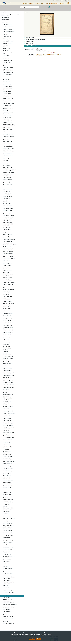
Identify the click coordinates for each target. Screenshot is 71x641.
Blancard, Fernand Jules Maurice (8, 372)
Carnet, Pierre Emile (6, 552)
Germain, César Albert (6, 473)
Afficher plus (53, 52)
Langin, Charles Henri (6, 55)
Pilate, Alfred (5, 53)
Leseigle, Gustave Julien (7, 177)
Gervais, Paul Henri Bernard (7, 153)
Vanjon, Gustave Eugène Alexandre (8, 518)
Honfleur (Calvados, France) (40, 54)
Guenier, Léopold (6, 594)
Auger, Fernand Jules (6, 385)
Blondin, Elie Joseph (6, 564)
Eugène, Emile (5, 351)
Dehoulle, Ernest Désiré (7, 454)
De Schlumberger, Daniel (7, 482)
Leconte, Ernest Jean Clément (8, 170)
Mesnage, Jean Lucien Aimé (7, 196)
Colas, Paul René (6, 344)
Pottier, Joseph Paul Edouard (7, 365)
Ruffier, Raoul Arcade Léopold (8, 542)
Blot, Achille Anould (6, 186)
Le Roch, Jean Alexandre (7, 193)
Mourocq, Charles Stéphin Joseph (8, 136)
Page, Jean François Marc (7, 93)
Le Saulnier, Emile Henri (7, 265)
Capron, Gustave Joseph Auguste (8, 590)
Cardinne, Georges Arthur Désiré (8, 432)
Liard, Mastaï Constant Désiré (8, 322)
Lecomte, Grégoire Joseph (7, 463)
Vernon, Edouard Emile (7, 475)
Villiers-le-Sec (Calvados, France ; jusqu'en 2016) (53, 54)
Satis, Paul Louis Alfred (7, 492)
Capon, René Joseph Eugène (7, 380)
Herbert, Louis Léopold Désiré (8, 406)
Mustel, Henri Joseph (6, 46)
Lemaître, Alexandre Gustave (8, 205)
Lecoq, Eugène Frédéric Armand (8, 427)
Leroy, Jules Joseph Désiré (7, 466)
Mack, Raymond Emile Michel (8, 520)
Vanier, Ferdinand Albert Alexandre (8, 103)
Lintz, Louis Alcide (6, 27)
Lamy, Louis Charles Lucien (7, 530)
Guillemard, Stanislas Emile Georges (9, 256)
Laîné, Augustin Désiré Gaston (8, 544)
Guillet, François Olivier (7, 511)
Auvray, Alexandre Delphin (7, 342)
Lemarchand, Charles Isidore (7, 423)
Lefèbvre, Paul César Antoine (8, 225)
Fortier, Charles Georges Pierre (8, 425)
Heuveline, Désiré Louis (7, 528)
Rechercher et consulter (28, 3)
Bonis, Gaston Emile (6, 561)
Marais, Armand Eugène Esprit (8, 439)
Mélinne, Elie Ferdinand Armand (8, 394)
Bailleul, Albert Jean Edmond (8, 108)
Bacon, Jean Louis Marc (7, 96)
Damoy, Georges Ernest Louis (8, 77)
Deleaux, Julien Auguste (7, 315)
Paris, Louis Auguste (6, 194)
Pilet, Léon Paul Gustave (7, 310)
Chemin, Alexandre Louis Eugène (8, 148)
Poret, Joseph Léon (6, 449)
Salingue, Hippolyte (6, 160)
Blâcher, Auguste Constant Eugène (8, 124)
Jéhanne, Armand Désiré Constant (8, 248)
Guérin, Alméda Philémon (7, 320)
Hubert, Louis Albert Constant (8, 568)
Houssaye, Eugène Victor (7, 38)
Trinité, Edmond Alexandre (7, 416)
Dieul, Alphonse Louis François (8, 411)
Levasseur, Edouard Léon (7, 36)
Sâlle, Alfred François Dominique (8, 115)
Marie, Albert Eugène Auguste (8, 236)
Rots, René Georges (6, 392)
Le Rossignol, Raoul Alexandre (8, 162)
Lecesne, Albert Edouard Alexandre (9, 239)
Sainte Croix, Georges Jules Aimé (8, 172)
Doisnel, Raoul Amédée (7, 370)
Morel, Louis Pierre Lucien (7, 43)
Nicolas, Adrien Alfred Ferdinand (8, 490)
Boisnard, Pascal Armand (7, 334)
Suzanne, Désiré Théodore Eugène (8, 29)
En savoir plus (32, 638)
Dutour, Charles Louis (6, 191)
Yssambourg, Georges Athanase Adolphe (9, 604)
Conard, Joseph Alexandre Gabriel (8, 384)
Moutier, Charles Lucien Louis (8, 112)
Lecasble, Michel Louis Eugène (8, 88)
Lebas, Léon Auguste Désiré (7, 447)
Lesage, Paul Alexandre (7, 487)
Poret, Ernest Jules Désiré (7, 442)
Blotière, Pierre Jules (6, 260)
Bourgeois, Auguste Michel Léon (8, 213)
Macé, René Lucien (6, 575)
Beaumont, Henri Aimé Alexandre (8, 151)
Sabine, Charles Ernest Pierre (8, 535)
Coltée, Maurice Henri (6, 158)
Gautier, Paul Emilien (6, 132)
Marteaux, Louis (5, 101)
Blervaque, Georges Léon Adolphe (8, 592)
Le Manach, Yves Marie (7, 206)
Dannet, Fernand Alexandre (7, 523)
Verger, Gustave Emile (6, 203)
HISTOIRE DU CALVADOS (39, 3)
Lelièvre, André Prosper (7, 554)
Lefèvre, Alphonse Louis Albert (8, 189)
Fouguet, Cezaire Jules (7, 337)
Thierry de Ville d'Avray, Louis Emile (9, 31)
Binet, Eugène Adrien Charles (8, 58)
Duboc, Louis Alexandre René (8, 356)
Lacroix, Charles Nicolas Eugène (8, 41)
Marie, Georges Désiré (6, 551)
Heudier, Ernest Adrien (6, 609)
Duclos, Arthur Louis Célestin (7, 480)
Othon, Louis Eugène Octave (7, 516)
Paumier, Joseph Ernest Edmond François (9, 244)
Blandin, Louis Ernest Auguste (8, 174)
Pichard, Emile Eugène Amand (8, 313)
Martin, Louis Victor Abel (7, 220)
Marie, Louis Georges (6, 470)
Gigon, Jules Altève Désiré (7, 599)
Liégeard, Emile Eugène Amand (8, 294)
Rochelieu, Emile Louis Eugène (8, 98)
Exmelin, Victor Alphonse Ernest (8, 167)
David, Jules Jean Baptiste (7, 163)
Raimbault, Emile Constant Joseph (8, 375)
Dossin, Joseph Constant (7, 478)
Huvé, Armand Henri (6, 232)
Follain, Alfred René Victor (7, 420)
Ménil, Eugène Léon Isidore (7, 141)
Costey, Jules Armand (6, 299)
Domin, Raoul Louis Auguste (7, 446)
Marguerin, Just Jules (6, 585)
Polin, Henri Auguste (6, 497)
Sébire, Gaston (5, 287)
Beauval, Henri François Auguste (8, 387)
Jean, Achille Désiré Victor (7, 621)
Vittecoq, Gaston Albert (7, 308)
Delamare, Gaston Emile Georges (8, 437)
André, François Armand (7, 165)
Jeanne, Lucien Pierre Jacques (8, 251)
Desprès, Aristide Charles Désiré (8, 69)
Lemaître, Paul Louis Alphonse (8, 327)
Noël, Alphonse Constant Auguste (8, 623)
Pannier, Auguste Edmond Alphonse (9, 182)
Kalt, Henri (5, 506)
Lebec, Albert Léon (6, 339)
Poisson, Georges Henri (7, 81)
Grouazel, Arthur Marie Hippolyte (8, 303)
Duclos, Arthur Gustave (7, 571)
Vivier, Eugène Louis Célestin (7, 146)
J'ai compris (38, 638)
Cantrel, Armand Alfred (7, 401)
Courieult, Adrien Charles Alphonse (8, 456)
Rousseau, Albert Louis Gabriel (8, 241)
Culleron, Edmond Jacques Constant (9, 413)
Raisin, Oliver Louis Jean (7, 246)
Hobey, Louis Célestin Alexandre (8, 215)
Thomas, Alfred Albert (6, 306)
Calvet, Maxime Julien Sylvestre (8, 489)
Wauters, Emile (5, 110)
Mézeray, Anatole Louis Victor (8, 595)
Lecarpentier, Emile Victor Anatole (8, 547)
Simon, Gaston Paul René (7, 580)
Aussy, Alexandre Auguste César (8, 89)
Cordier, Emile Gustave (7, 444)
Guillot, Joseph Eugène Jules (7, 332)
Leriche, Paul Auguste (6, 291)
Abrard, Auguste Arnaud (7, 105)
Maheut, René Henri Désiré (7, 373)
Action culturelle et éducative (52, 3)
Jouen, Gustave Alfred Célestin (8, 396)
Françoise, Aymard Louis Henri (8, 267)
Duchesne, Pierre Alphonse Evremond (9, 258)
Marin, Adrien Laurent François (8, 284)
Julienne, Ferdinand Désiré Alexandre (9, 461)
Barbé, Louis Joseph (6, 521)
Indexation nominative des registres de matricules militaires (10, 14)
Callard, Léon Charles (6, 504)
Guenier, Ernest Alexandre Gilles (8, 494)
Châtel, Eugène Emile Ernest (7, 134)
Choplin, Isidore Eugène (7, 361)
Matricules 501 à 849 (5, 22)
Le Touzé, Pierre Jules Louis (7, 86)
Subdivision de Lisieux (5, 19)
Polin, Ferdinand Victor (7, 62)
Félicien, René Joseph (6, 79)
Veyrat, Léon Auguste (6, 578)
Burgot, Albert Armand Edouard (8, 72)
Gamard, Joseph (5, 614)
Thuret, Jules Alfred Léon (7, 229)
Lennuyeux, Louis (6, 272)
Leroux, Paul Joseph (6, 597)
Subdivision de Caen (5, 15)
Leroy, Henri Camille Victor (7, 549)
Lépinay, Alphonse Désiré (7, 84)
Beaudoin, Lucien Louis (7, 65)
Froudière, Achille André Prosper (8, 363)
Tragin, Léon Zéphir (6, 430)
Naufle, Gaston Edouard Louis (8, 253)
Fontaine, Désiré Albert (7, 48)
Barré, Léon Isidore (6, 50)
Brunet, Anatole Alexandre (7, 74)
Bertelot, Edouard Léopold (7, 179)
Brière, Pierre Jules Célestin (7, 60)
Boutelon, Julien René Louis (7, 368)
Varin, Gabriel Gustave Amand (8, 499)
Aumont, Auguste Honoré (7, 268)
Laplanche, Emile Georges (7, 301)
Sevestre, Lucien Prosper (7, 399)
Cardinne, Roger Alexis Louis (7, 435)
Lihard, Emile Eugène (6, 513)
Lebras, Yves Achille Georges (8, 330)
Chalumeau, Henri (6, 563)
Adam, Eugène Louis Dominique (8, 485)
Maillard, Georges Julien (7, 275)
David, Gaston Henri (6, 346)
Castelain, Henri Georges (7, 127)
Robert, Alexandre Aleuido (7, 210)
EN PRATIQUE (62, 3)
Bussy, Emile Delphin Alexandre (8, 358)
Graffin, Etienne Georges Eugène (8, 532)
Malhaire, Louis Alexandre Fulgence (9, 509)
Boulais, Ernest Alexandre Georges (8, 525)
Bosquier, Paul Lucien (6, 57)
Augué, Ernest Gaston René (7, 311)
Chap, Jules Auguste (6, 349)
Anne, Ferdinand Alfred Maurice (8, 616)
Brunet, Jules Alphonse (7, 91)
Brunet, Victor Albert (6, 458)
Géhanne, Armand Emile (7, 279)
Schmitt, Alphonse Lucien (7, 201)
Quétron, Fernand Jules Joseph (8, 618)
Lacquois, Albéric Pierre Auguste (8, 155)
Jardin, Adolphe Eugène (7, 611)
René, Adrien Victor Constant (7, 122)
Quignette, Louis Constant (7, 270)
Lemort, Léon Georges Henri (7, 318)
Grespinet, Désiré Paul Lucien (8, 26)
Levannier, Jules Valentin (7, 117)
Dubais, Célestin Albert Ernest (8, 468)
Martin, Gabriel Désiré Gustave (8, 234)
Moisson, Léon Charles (6, 501)
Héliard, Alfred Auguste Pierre (8, 184)
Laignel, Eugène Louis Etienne (8, 67)
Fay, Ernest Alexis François (7, 404)
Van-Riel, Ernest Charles (7, 100)
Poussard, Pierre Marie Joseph (8, 606)
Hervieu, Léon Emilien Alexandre (8, 602)
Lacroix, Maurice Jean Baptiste (8, 341)
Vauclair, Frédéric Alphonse (7, 408)
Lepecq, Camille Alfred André (8, 143)
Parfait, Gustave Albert (7, 227)
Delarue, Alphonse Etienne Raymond (9, 282)
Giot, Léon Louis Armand (7, 559)
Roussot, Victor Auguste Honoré (8, 208)
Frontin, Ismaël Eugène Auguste (8, 237)
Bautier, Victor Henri (6, 537)
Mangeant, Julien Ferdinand (7, 459)
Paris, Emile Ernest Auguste (7, 418)
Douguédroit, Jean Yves (7, 131)
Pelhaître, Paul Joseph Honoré (8, 382)
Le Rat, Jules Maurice (6, 34)
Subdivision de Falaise (5, 17)
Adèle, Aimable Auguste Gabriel (8, 280)
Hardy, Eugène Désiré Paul (7, 263)
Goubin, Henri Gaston (6, 353)
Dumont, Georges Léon (7, 451)
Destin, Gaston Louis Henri (7, 296)
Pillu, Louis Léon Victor (7, 139)
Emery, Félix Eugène (6, 566)
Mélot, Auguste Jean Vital (7, 198)
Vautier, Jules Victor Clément (8, 277)
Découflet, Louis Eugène (7, 587)
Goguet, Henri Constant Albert (8, 217)
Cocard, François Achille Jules (8, 573)
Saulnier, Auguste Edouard (7, 24)
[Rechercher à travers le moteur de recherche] (30, 7)
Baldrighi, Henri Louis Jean (7, 377)
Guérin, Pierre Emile (6, 389)
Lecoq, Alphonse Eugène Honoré (8, 415)
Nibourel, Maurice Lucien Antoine (8, 289)
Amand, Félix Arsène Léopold (8, 540)
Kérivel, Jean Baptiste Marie (7, 120)
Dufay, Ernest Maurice (6, 583)
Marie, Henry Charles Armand (8, 129)
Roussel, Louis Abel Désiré (7, 325)
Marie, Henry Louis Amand (7, 222)
